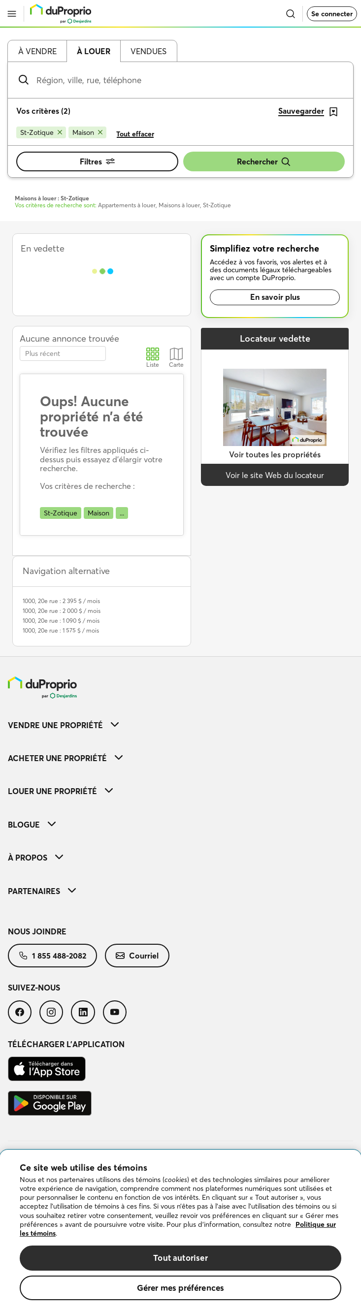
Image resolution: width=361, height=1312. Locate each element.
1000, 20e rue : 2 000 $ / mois (61, 610)
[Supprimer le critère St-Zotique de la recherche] (41, 132)
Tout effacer (135, 133)
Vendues (148, 51)
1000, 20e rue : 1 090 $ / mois (61, 620)
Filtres (97, 161)
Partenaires (42, 891)
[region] (180, 1231)
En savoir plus (275, 297)
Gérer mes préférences (181, 1287)
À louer (93, 51)
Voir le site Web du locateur (275, 475)
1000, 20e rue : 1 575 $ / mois (61, 630)
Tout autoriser (180, 1257)
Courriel (137, 955)
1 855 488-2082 (52, 955)
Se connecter (332, 13)
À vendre (37, 51)
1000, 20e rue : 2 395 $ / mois (61, 601)
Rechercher (264, 162)
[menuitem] (180, 725)
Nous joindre (37, 931)
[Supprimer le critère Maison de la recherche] (87, 132)
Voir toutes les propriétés (275, 454)
